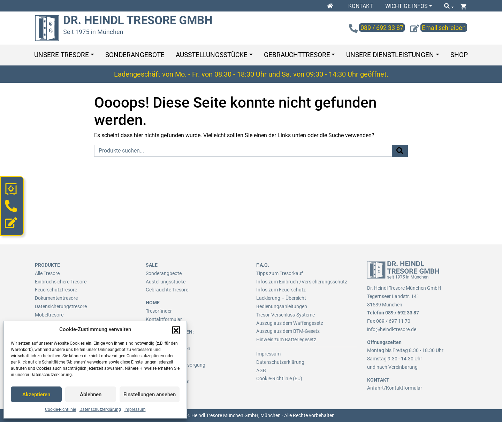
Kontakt (360, 6)
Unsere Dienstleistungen (390, 55)
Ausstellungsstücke (212, 55)
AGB (261, 370)
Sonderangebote (135, 55)
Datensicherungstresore (61, 306)
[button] (176, 329)
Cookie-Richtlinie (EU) (279, 378)
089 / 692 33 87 (402, 312)
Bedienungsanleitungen (281, 306)
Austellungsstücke (165, 281)
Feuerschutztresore (56, 289)
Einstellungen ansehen (149, 394)
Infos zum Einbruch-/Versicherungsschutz (301, 281)
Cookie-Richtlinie (60, 409)
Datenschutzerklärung (100, 409)
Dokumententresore (56, 298)
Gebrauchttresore (297, 55)
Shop (459, 55)
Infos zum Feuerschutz (281, 289)
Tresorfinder (159, 311)
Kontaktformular (164, 319)
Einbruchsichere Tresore (60, 281)
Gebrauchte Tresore (167, 289)
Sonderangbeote (164, 273)
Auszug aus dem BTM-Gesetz (288, 331)
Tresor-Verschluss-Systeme (285, 315)
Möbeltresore (49, 315)
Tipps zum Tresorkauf (279, 273)
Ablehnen (90, 394)
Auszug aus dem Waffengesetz (289, 323)
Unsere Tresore (61, 55)
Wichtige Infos (406, 6)
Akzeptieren (36, 394)
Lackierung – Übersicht (281, 298)
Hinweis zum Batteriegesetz (286, 339)
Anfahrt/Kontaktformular (394, 388)
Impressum (135, 409)
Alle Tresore (47, 273)
